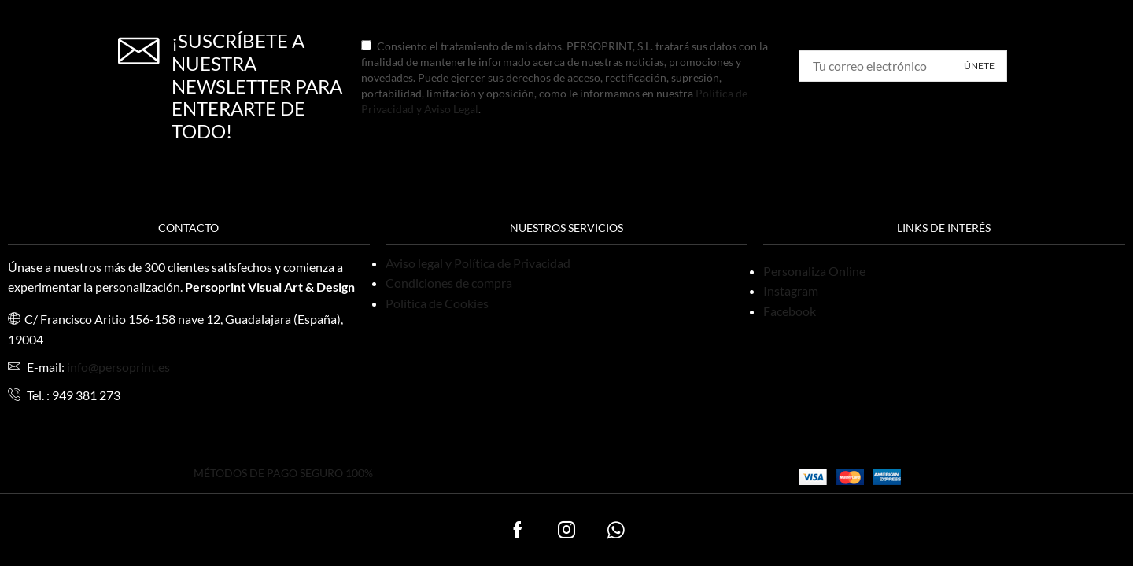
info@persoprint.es (118, 366)
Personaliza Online (814, 270)
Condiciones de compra (449, 282)
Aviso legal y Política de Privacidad (478, 262)
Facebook (789, 310)
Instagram (790, 290)
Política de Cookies (437, 303)
